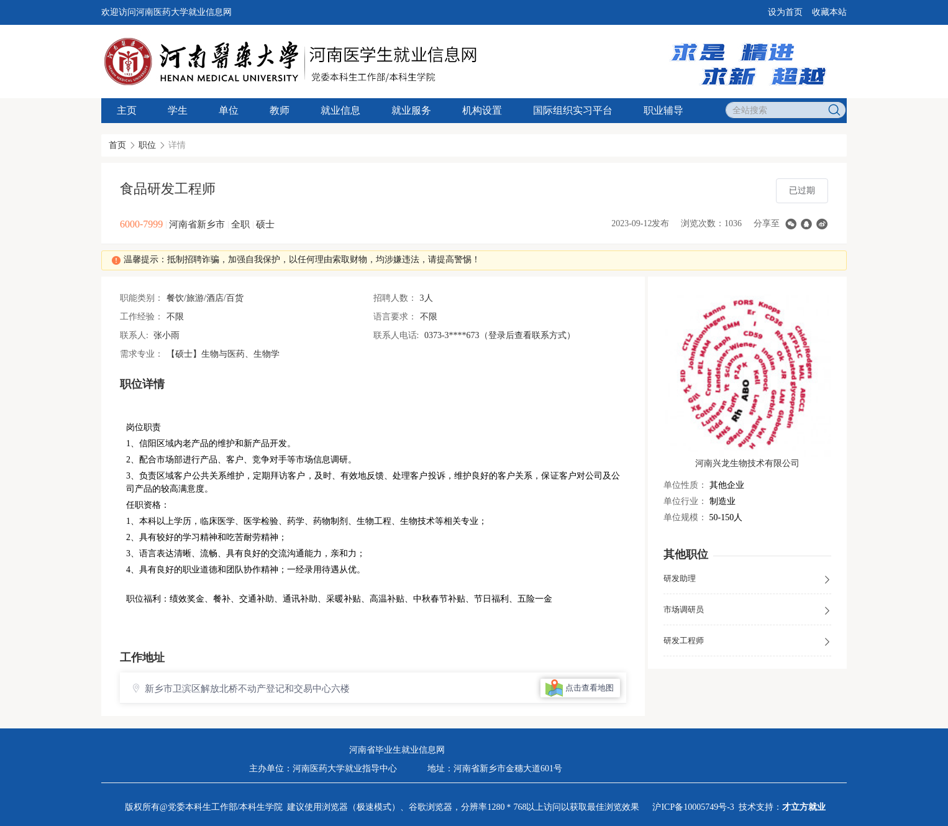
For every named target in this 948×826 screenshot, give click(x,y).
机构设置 (482, 110)
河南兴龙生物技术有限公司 (747, 463)
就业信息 (340, 110)
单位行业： (685, 501)
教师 (279, 110)
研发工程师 (747, 641)
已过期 (802, 190)
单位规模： (685, 517)
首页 (117, 145)
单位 (229, 110)
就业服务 (411, 110)
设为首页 (785, 12)
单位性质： (685, 485)
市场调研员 (747, 610)
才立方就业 (804, 807)
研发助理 (747, 579)
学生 (178, 110)
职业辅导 (663, 110)
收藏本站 (829, 12)
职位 (147, 145)
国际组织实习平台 (573, 110)
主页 (127, 110)
